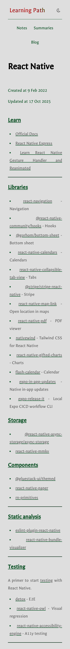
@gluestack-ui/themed (35, 478)
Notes (22, 28)
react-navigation (37, 201)
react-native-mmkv (32, 451)
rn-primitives (26, 497)
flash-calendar (27, 372)
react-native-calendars (37, 252)
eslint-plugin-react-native (37, 530)
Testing (16, 567)
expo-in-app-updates (37, 381)
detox (20, 599)
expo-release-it (31, 398)
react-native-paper (31, 488)
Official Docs (26, 134)
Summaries (43, 28)
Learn (14, 120)
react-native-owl (31, 608)
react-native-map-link (37, 303)
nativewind (25, 338)
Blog (35, 42)
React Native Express (33, 143)
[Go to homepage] (27, 10)
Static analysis (24, 517)
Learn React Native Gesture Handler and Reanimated (36, 160)
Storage (17, 420)
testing (46, 580)
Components (23, 465)
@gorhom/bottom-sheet (37, 235)
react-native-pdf (32, 321)
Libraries (18, 187)
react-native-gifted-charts (39, 355)
